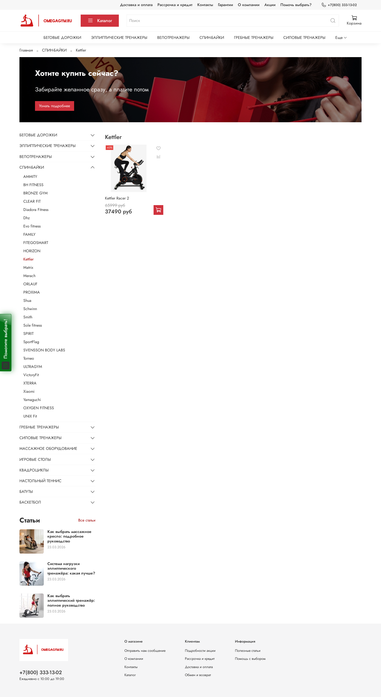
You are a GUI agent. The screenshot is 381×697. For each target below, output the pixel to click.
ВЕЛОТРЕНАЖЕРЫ (173, 37)
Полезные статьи (247, 650)
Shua (27, 300)
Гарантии (225, 5)
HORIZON (31, 251)
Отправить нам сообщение (144, 650)
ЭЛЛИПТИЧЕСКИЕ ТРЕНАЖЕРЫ (119, 37)
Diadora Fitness (35, 209)
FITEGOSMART (35, 242)
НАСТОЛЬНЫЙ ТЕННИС (40, 481)
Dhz (26, 218)
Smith (27, 317)
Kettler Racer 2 (117, 198)
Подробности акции (200, 650)
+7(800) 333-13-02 (339, 5)
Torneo (28, 358)
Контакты (205, 5)
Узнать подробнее (54, 106)
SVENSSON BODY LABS (44, 350)
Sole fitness (32, 325)
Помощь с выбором (250, 658)
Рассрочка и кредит (174, 5)
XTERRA (29, 383)
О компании (249, 5)
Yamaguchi (32, 399)
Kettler (28, 259)
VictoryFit (31, 375)
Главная (26, 50)
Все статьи (86, 520)
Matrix (28, 267)
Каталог (99, 20)
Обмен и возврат (198, 674)
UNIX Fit (30, 416)
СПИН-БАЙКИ (211, 37)
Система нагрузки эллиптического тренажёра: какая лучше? (71, 568)
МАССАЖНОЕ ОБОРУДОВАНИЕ (48, 448)
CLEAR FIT (32, 201)
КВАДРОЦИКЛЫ (34, 470)
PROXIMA (31, 292)
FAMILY (29, 234)
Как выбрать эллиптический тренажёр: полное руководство (71, 600)
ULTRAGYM (32, 366)
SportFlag (31, 342)
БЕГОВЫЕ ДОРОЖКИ (62, 37)
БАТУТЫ (26, 491)
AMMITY (30, 176)
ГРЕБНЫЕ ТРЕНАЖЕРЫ (253, 37)
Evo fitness (32, 226)
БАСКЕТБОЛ (30, 502)
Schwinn (30, 309)
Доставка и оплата (136, 5)
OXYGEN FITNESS (38, 408)
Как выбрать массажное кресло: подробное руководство (69, 536)
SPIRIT (28, 333)
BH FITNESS (33, 185)
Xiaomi (29, 391)
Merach (29, 276)
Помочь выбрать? (296, 5)
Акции (270, 5)
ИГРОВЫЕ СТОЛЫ (35, 459)
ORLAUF (30, 284)
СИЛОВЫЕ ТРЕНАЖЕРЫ (304, 37)
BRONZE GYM (35, 193)
